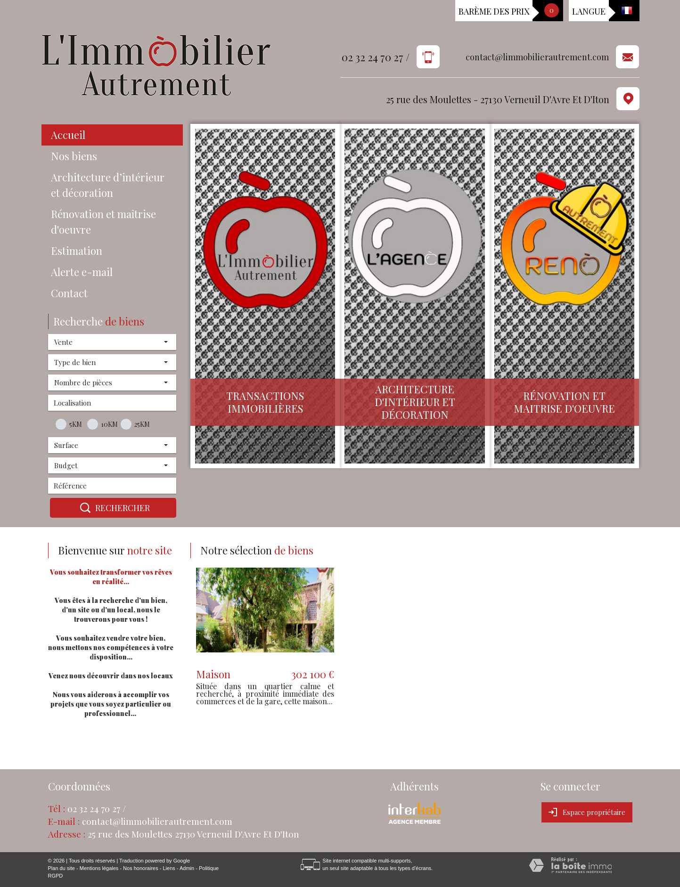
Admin (187, 868)
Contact (69, 293)
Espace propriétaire (587, 812)
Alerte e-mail (82, 272)
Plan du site (61, 868)
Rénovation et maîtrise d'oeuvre (103, 221)
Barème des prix (494, 11)
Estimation (76, 251)
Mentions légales (99, 868)
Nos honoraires (140, 868)
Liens (169, 868)
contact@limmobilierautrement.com (537, 57)
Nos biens (74, 156)
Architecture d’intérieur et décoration (107, 185)
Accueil (68, 135)
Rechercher (113, 507)
